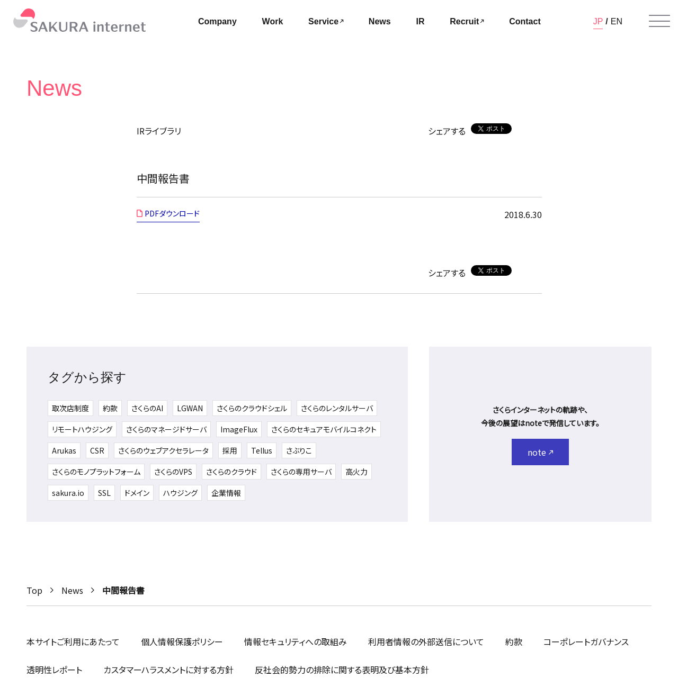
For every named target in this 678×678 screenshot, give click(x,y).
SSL (104, 492)
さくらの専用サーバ (301, 471)
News (72, 590)
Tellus (261, 450)
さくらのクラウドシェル (252, 408)
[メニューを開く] (659, 21)
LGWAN (190, 408)
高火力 (356, 471)
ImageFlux (238, 429)
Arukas (64, 450)
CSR (97, 450)
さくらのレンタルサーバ (337, 408)
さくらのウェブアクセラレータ (163, 450)
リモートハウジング (82, 429)
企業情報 (226, 492)
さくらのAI (147, 408)
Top (34, 590)
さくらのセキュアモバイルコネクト (324, 429)
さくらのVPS (173, 471)
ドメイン (136, 492)
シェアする (447, 130)
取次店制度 (70, 408)
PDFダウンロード (172, 213)
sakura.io (68, 492)
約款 (110, 408)
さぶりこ (299, 450)
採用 (229, 450)
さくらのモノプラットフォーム (96, 471)
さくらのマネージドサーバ (166, 429)
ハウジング (180, 492)
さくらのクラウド (231, 471)
